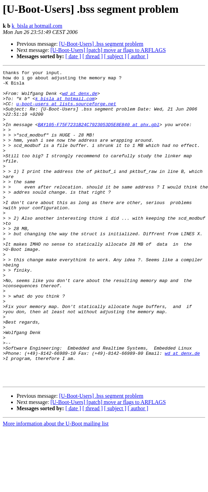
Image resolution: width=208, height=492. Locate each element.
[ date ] (73, 56)
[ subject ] (115, 56)
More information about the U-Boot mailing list (56, 486)
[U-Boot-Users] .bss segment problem (101, 44)
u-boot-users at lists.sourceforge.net (66, 111)
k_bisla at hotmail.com (37, 26)
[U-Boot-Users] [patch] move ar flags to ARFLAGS (108, 50)
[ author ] (138, 56)
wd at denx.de (79, 98)
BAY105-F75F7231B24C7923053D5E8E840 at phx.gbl (98, 136)
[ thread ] (92, 56)
